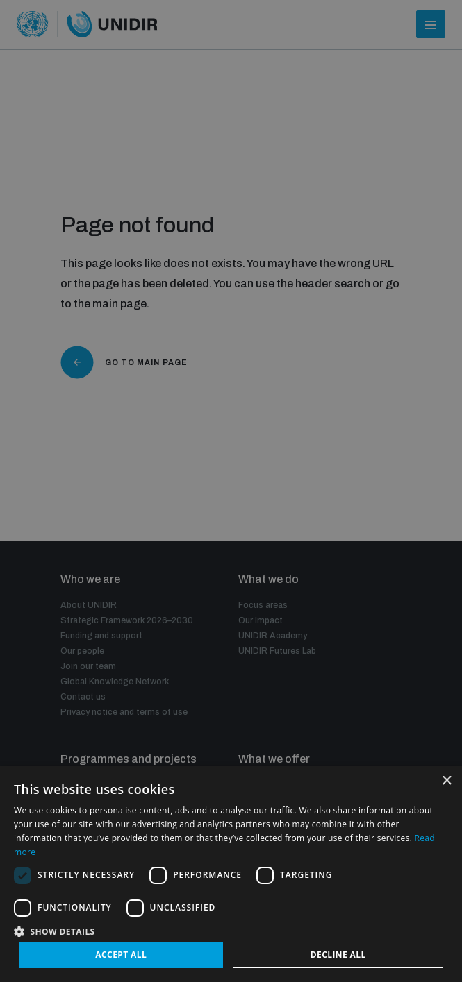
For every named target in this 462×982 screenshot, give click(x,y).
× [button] (446, 781)
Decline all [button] (338, 954)
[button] (231, 930)
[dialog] (231, 491)
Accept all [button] (121, 954)
